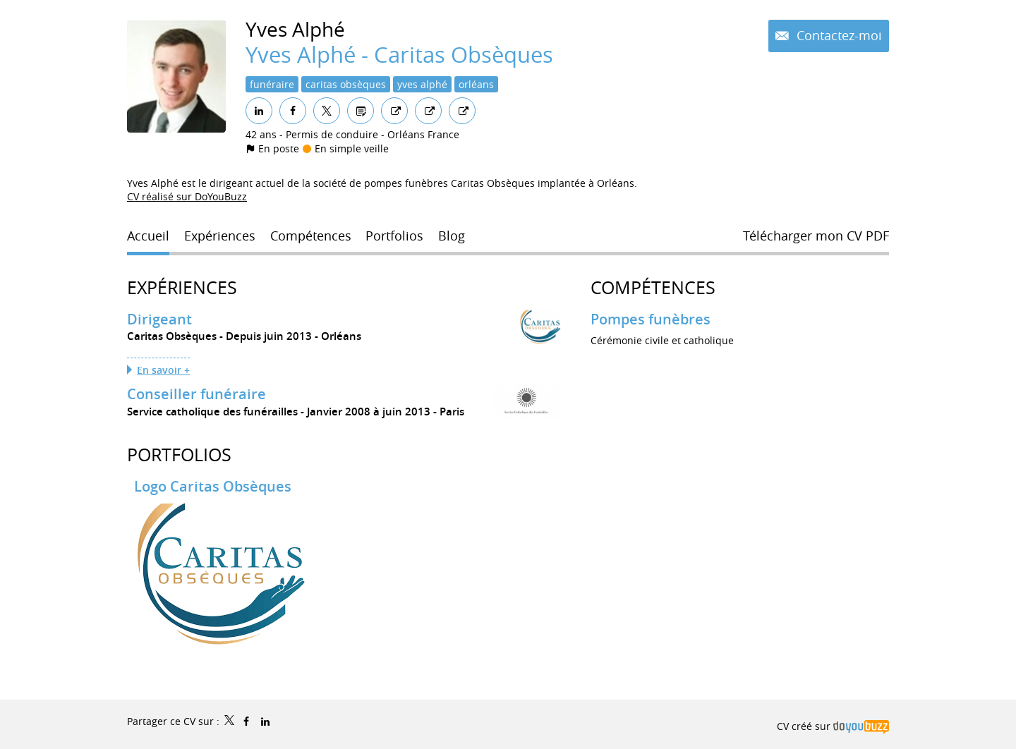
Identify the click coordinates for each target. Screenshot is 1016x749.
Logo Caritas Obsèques (212, 486)
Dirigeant (159, 319)
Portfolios (179, 454)
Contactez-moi (837, 35)
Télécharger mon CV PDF (816, 235)
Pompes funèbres (650, 319)
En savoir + (163, 370)
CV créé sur (833, 726)
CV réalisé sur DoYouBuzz (187, 196)
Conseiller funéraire (196, 393)
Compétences (653, 287)
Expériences (182, 287)
